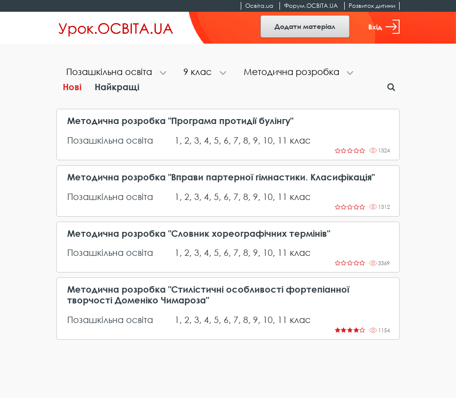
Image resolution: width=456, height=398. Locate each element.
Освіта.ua (259, 5)
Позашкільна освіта (110, 140)
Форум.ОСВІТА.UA (311, 5)
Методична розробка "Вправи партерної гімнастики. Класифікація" (221, 177)
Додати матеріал (305, 26)
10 (268, 140)
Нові (72, 86)
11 (282, 140)
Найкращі (117, 86)
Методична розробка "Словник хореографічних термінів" (198, 233)
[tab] (115, 73)
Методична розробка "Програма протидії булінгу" (180, 121)
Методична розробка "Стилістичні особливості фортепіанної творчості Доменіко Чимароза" (208, 294)
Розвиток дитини (372, 5)
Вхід (384, 27)
